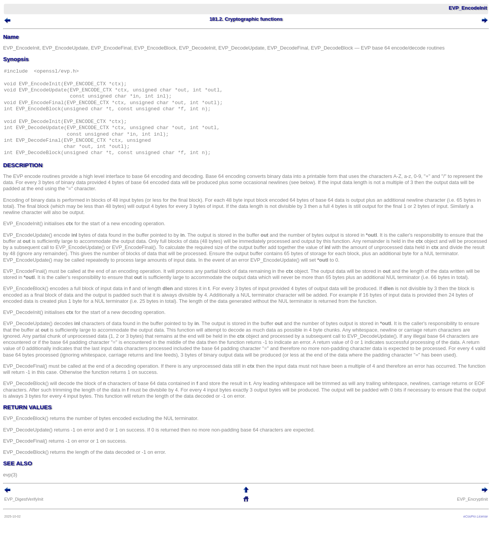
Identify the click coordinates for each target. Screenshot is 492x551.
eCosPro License (476, 516)
